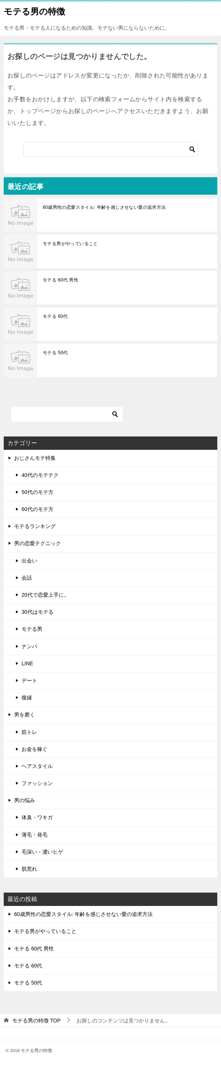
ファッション (37, 783)
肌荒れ (29, 869)
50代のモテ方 (37, 492)
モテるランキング (35, 526)
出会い (29, 561)
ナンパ (29, 646)
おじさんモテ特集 (35, 458)
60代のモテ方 (37, 509)
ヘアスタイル (37, 766)
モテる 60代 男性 (60, 280)
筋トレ (29, 732)
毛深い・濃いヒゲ (42, 852)
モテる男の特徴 (34, 10)
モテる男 (32, 629)
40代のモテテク (40, 475)
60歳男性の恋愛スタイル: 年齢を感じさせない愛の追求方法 (104, 207)
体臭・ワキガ (37, 817)
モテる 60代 (55, 316)
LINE (27, 663)
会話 (27, 578)
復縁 (27, 698)
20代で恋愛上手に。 (45, 595)
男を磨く (24, 715)
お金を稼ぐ (35, 749)
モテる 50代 (55, 352)
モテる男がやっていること (70, 243)
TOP (36, 1021)
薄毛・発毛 (35, 835)
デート (29, 680)
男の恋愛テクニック (37, 543)
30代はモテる (37, 612)
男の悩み (24, 800)
